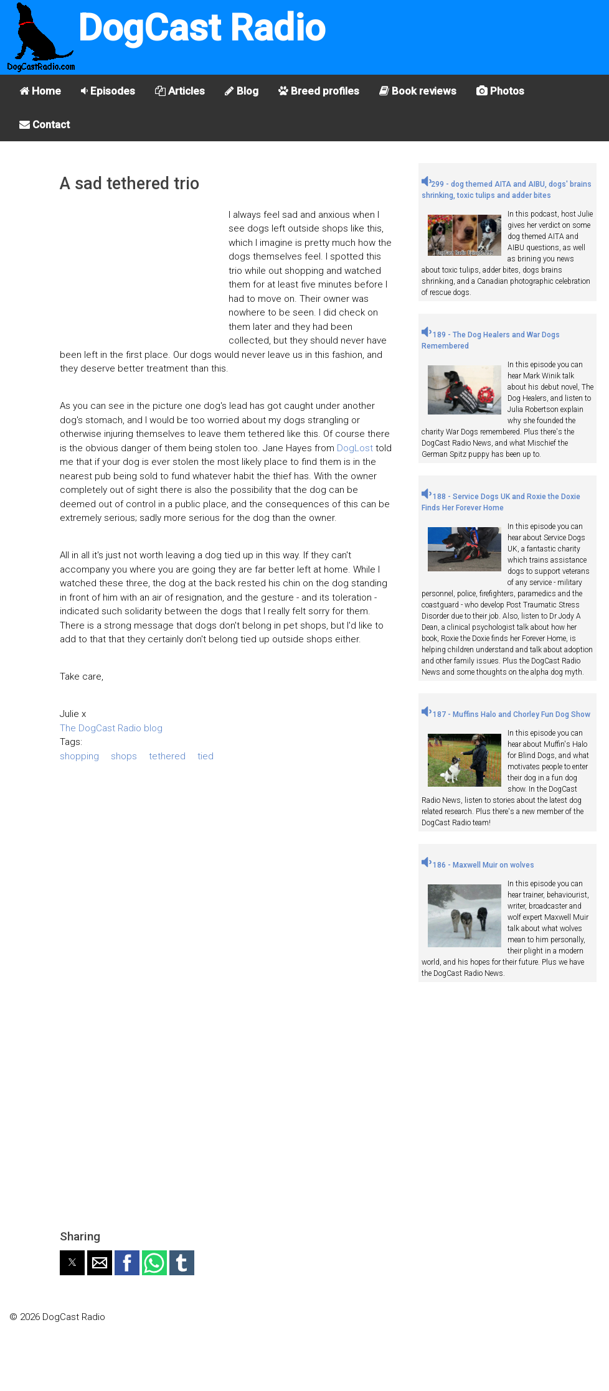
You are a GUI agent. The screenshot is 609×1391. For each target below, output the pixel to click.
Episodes (108, 91)
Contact (44, 124)
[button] (72, 1262)
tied (205, 756)
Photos (500, 91)
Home (40, 91)
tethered (167, 756)
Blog (241, 91)
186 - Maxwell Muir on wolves (478, 865)
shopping (79, 756)
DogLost (355, 448)
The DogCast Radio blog (111, 728)
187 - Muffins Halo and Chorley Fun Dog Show (506, 714)
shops (124, 756)
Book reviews (417, 91)
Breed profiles (318, 91)
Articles (180, 91)
